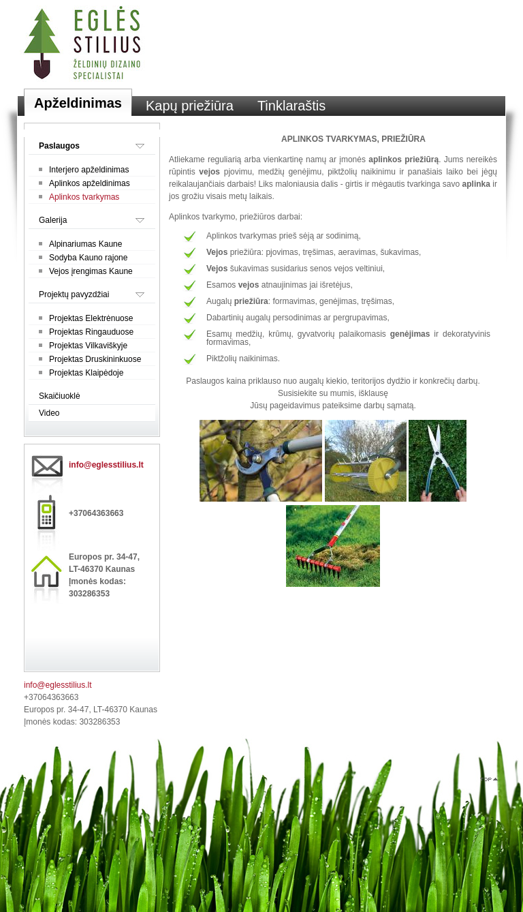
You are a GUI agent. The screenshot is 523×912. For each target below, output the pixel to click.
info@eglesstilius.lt (106, 465)
